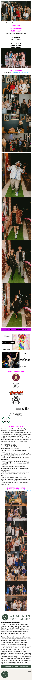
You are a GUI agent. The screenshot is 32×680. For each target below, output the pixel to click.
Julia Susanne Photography (20, 72)
